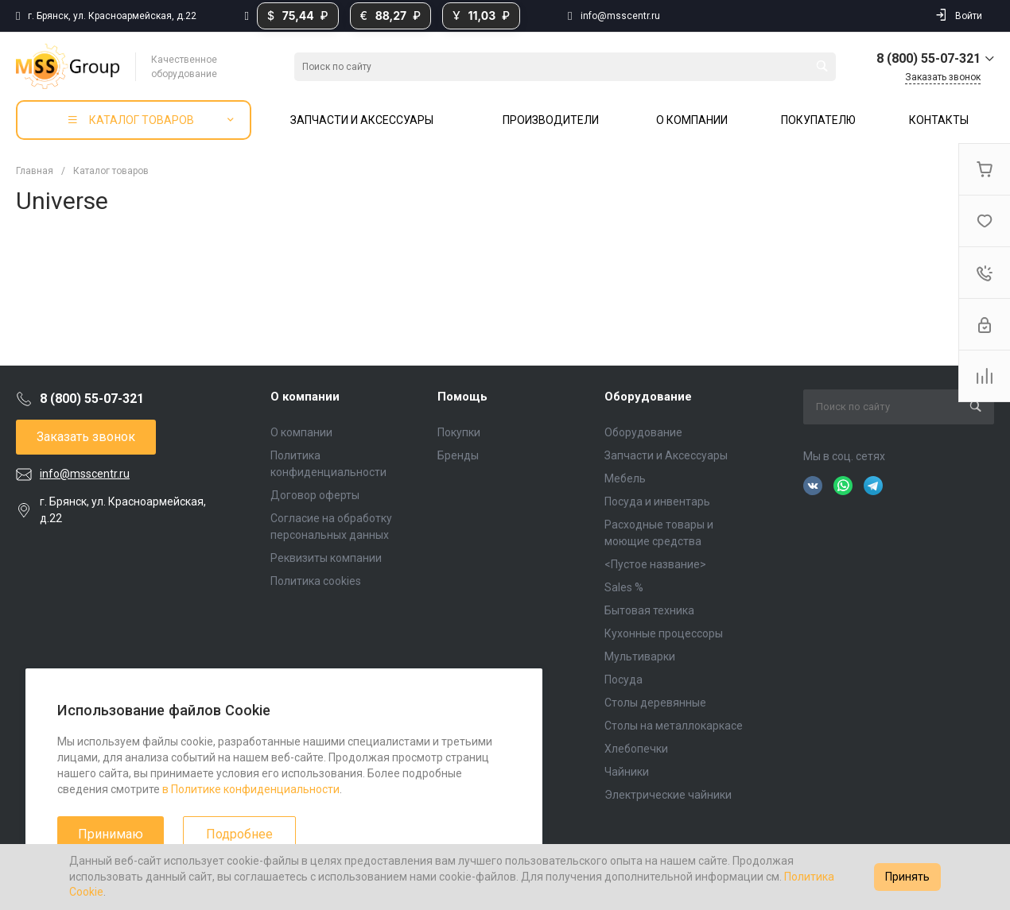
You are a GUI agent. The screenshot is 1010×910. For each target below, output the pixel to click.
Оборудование (648, 396)
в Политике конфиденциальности (251, 789)
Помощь (462, 396)
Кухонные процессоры (663, 633)
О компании (305, 396)
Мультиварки (639, 656)
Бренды (458, 455)
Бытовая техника (649, 610)
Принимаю (110, 834)
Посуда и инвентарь (657, 501)
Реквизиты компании (326, 558)
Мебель (625, 478)
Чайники (626, 771)
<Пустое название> (655, 564)
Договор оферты (314, 495)
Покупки (458, 432)
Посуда (623, 679)
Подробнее (239, 834)
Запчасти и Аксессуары (666, 455)
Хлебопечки (636, 748)
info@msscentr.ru (620, 15)
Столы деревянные (655, 702)
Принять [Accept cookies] (907, 876)
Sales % (623, 587)
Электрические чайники (668, 794)
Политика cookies (315, 581)
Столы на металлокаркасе (673, 725)
